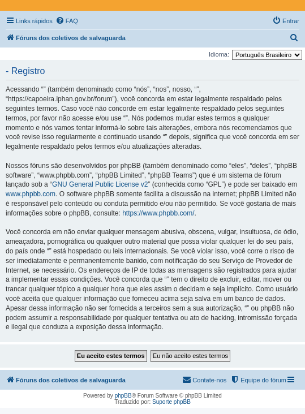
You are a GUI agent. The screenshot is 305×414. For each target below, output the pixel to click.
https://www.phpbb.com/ (158, 213)
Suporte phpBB (171, 402)
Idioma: (219, 54)
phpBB (123, 396)
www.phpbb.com (30, 194)
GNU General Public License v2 (100, 184)
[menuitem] (66, 21)
